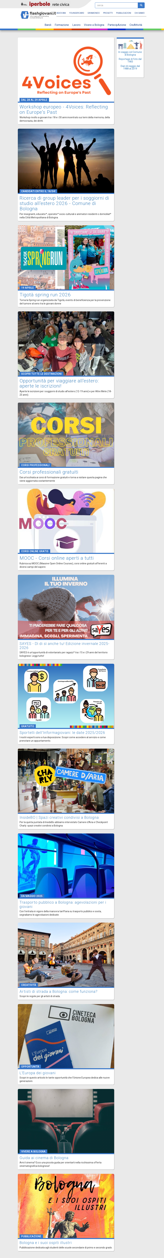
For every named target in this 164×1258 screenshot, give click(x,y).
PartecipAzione (117, 25)
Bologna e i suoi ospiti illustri (46, 1243)
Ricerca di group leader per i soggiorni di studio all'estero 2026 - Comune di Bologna (64, 203)
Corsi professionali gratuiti (49, 472)
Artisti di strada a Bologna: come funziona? (59, 991)
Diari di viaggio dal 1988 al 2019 (130, 67)
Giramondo (94, 13)
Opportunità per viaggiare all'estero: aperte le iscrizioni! (59, 383)
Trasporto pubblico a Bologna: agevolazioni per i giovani (63, 904)
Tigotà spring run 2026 (45, 295)
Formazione (62, 25)
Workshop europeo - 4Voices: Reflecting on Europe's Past (64, 109)
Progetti (108, 13)
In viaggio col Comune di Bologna (130, 53)
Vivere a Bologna (94, 25)
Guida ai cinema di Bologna (44, 1158)
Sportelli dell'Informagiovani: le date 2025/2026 (62, 732)
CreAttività (136, 25)
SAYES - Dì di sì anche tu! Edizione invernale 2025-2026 (65, 645)
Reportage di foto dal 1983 (130, 60)
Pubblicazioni (123, 13)
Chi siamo (140, 13)
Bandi (48, 25)
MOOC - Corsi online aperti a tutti (57, 558)
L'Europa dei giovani (38, 1073)
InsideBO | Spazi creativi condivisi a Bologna (59, 817)
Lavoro (76, 25)
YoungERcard (76, 13)
